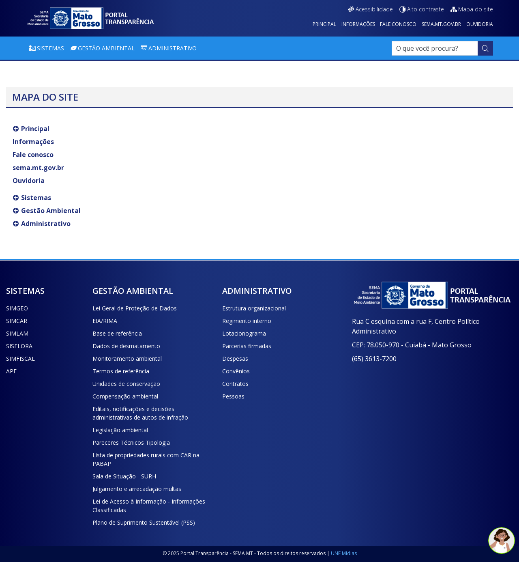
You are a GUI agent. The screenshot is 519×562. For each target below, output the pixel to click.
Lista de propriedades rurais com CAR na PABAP (145, 459)
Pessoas (233, 396)
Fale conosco (398, 24)
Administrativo (172, 48)
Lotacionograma (244, 333)
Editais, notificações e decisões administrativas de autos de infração (140, 413)
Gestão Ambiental (106, 48)
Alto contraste (425, 9)
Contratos (235, 384)
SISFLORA (19, 346)
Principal (324, 24)
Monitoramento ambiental (127, 358)
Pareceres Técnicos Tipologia (131, 442)
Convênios (236, 371)
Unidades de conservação (126, 384)
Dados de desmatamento (126, 346)
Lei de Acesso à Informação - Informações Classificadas (148, 505)
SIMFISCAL (20, 358)
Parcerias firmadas (246, 346)
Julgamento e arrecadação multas (136, 489)
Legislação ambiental (120, 430)
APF (11, 371)
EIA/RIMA (104, 321)
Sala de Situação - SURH (124, 476)
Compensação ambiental (125, 396)
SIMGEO (17, 308)
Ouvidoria (479, 24)
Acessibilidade (374, 9)
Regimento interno (246, 321)
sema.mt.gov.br (441, 24)
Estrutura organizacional (254, 308)
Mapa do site (475, 9)
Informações (358, 24)
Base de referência (117, 333)
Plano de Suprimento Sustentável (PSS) (143, 522)
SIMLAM (17, 333)
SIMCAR (16, 321)
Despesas (235, 358)
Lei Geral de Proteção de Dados (134, 308)
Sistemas (50, 48)
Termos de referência (120, 371)
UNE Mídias (344, 553)
